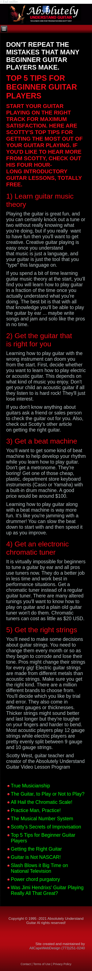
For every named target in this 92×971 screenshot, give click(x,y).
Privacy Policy (62, 964)
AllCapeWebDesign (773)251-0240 (57, 948)
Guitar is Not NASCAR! (36, 857)
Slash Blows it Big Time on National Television (39, 868)
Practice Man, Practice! (36, 810)
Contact (26, 964)
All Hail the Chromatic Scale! (41, 802)
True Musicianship (30, 785)
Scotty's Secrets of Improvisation (46, 827)
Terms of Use (42, 964)
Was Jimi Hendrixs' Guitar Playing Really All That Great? (47, 890)
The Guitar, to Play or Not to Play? (47, 794)
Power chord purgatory (35, 879)
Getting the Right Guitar (36, 849)
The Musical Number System (42, 818)
